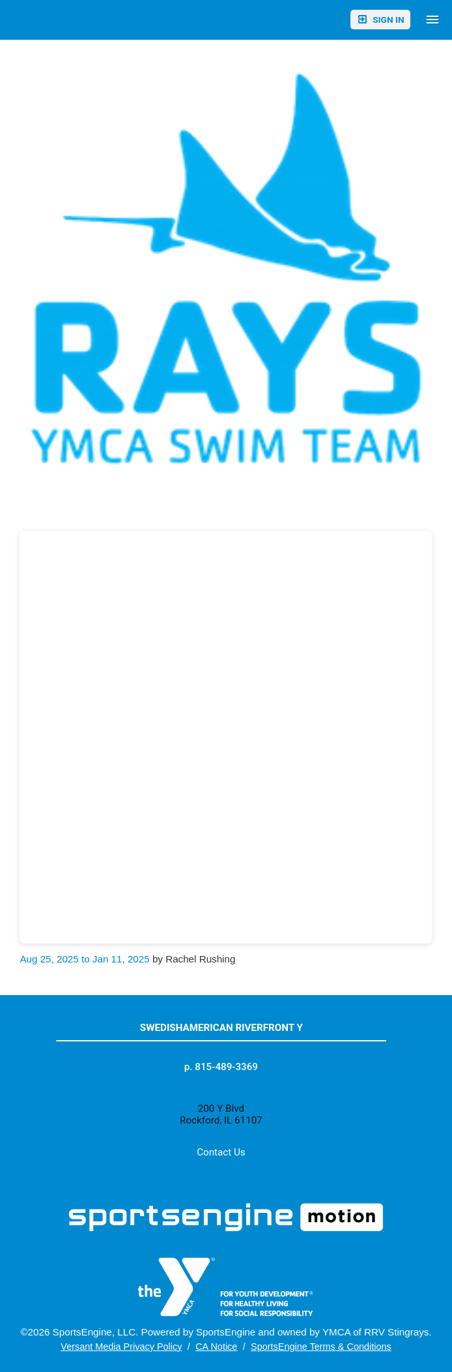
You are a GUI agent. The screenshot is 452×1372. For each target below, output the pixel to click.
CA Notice (216, 1346)
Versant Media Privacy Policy (121, 1346)
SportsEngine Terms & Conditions (321, 1346)
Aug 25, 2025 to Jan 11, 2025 (84, 958)
